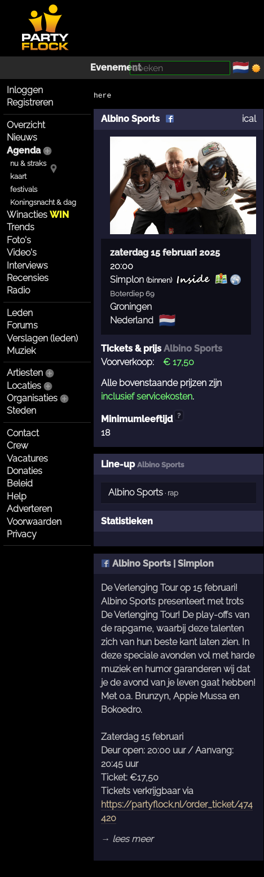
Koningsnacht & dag (43, 202)
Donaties (24, 471)
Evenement (115, 67)
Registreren (30, 102)
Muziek (21, 350)
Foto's (19, 240)
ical (249, 118)
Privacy (22, 534)
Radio (18, 290)
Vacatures (27, 458)
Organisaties (32, 398)
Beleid (20, 483)
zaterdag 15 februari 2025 (165, 252)
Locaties (24, 385)
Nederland (131, 320)
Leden (20, 313)
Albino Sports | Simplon (157, 563)
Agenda (24, 150)
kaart (18, 176)
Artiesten (25, 372)
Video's (22, 252)
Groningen (131, 306)
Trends (20, 227)
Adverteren (29, 508)
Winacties (38, 214)
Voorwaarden (34, 521)
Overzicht (26, 125)
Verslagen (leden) (42, 338)
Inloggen (25, 90)
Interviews (27, 265)
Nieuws (22, 137)
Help (17, 496)
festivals (23, 189)
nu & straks (28, 163)
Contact (23, 433)
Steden (21, 410)
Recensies (28, 278)
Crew (17, 445)
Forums (22, 325)
